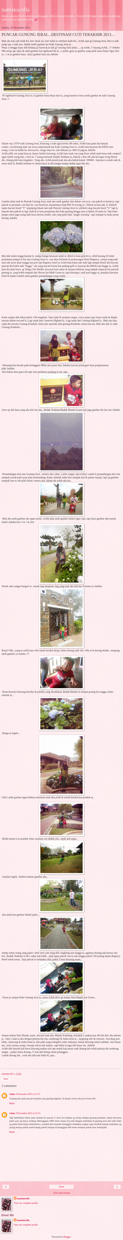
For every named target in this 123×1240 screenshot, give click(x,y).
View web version (61, 1193)
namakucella (16, 9)
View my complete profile (26, 1203)
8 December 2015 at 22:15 (28, 1113)
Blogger (67, 1236)
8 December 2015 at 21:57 (28, 1094)
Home (61, 1187)
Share (5, 1079)
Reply (12, 1103)
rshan (12, 1094)
